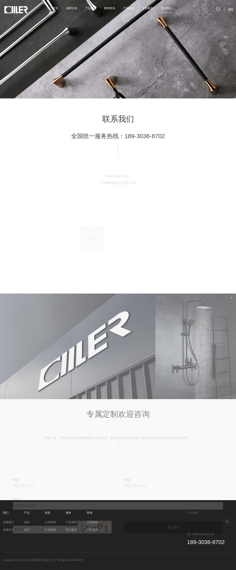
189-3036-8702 (145, 141)
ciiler (16, 9)
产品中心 (90, 8)
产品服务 (128, 8)
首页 (55, 8)
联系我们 (166, 8)
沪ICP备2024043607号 (69, 560)
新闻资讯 (109, 8)
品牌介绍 (71, 8)
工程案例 (147, 8)
